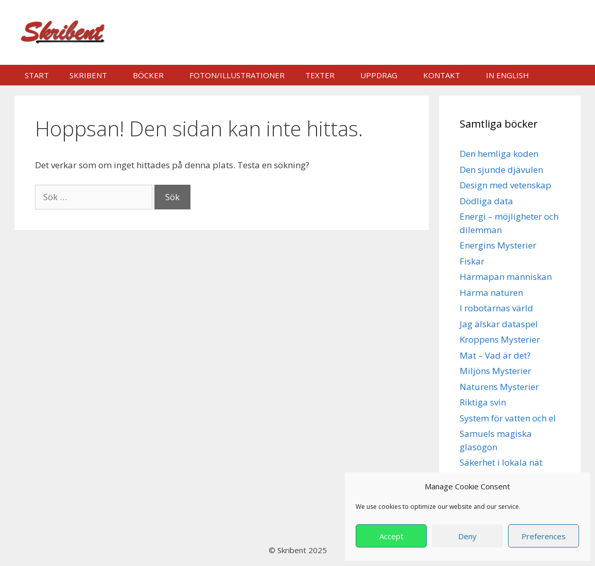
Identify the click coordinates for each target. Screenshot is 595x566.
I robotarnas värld (496, 308)
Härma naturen (491, 292)
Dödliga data (486, 201)
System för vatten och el (508, 418)
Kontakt (441, 75)
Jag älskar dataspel (499, 324)
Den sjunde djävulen (501, 169)
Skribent (88, 75)
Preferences (543, 536)
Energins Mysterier (498, 245)
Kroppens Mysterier (500, 339)
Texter (320, 75)
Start (37, 75)
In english (507, 75)
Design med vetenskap (505, 185)
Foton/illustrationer (237, 75)
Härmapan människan (506, 276)
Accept (391, 536)
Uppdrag (378, 75)
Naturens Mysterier (499, 387)
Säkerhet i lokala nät (501, 462)
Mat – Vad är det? (495, 355)
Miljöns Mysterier (495, 371)
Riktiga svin (483, 402)
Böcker (148, 75)
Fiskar (472, 261)
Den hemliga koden (499, 154)
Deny (467, 536)
